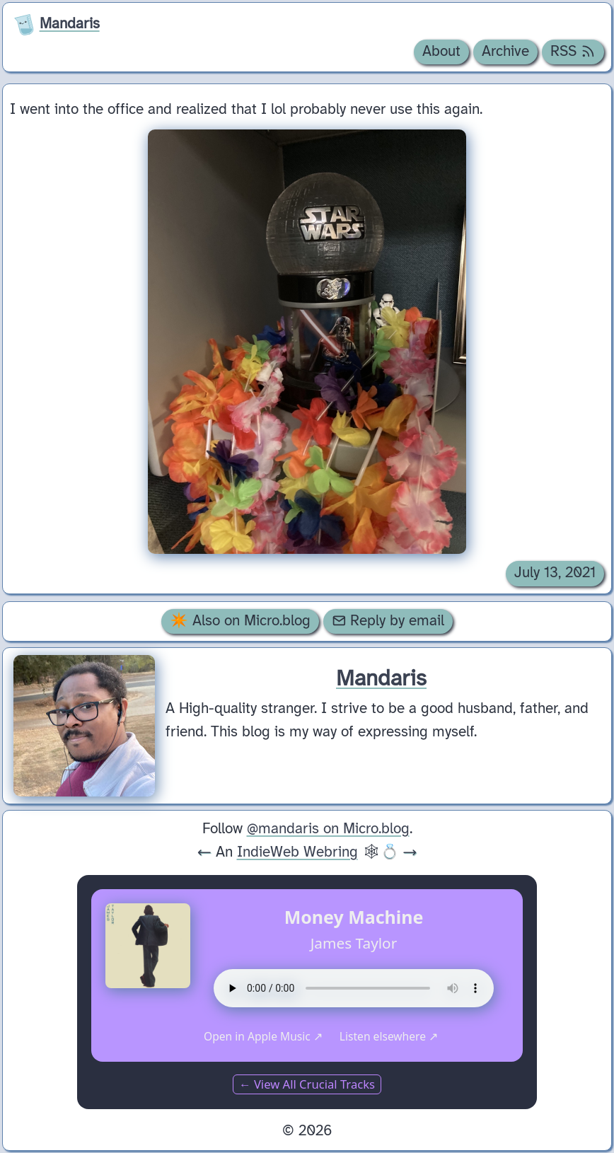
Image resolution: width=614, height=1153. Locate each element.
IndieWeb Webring (297, 852)
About (441, 51)
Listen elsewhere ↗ (389, 1036)
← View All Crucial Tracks (307, 1084)
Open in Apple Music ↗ (263, 1036)
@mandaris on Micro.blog (328, 829)
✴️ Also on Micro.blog (240, 621)
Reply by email (388, 621)
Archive (505, 51)
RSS (573, 51)
